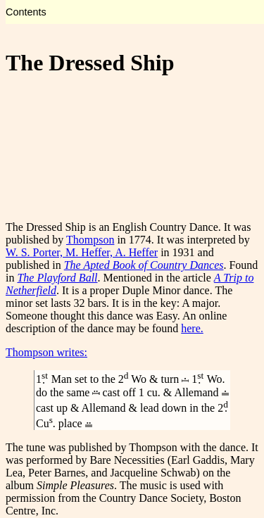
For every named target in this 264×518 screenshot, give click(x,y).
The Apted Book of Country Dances (144, 265)
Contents (26, 12)
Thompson (90, 240)
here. (192, 328)
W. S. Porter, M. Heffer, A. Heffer (82, 252)
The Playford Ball (57, 278)
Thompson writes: (46, 352)
